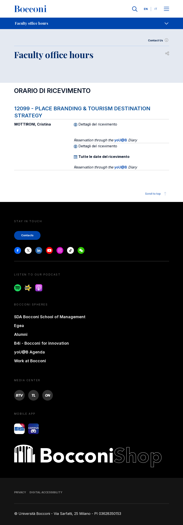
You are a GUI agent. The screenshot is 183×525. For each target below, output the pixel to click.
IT (156, 9)
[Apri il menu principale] (166, 9)
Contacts (27, 235)
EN (146, 9)
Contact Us (158, 40)
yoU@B (120, 140)
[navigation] (91, 23)
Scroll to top (156, 193)
